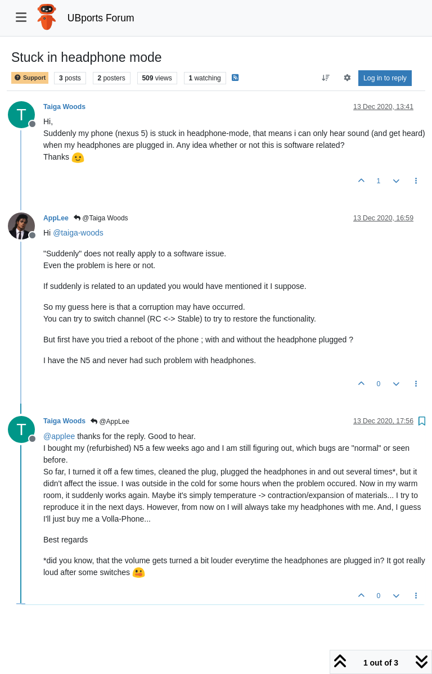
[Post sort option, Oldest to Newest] (326, 78)
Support (30, 78)
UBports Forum (101, 18)
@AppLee (110, 422)
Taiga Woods (64, 107)
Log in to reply (385, 78)
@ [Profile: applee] (59, 436)
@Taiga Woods (101, 218)
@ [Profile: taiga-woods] (78, 232)
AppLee (56, 218)
